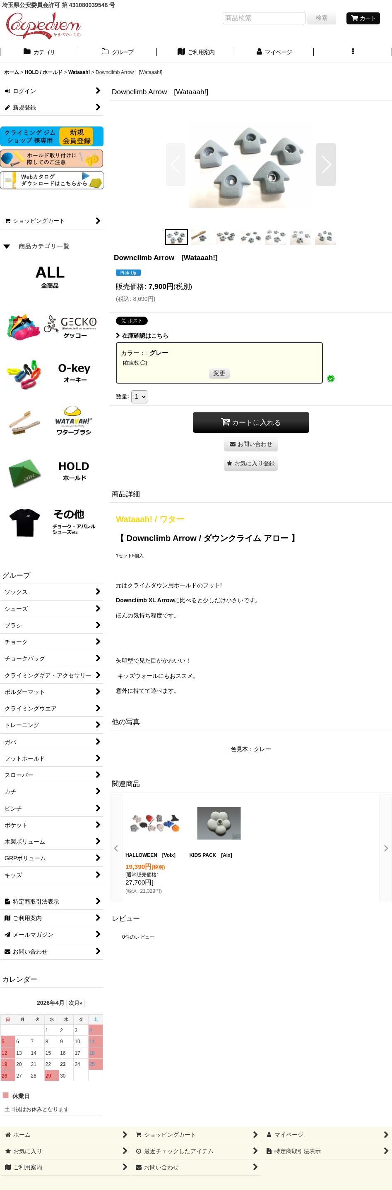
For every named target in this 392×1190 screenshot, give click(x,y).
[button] (353, 53)
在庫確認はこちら (142, 335)
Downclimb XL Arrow (145, 600)
